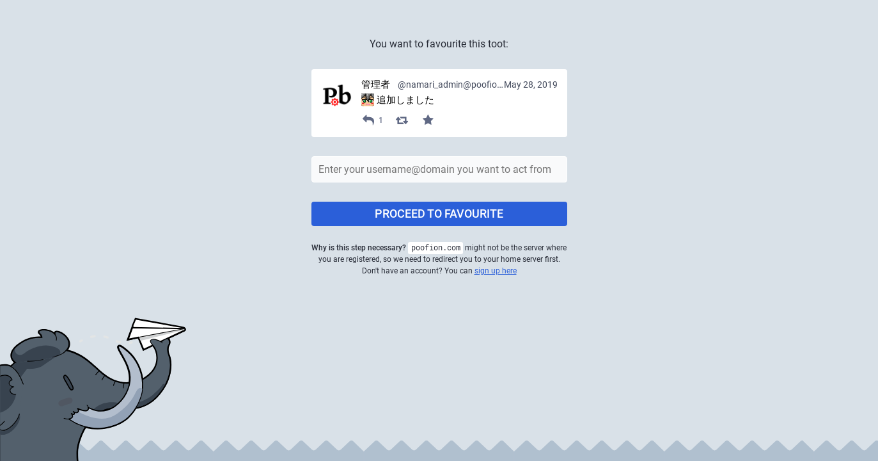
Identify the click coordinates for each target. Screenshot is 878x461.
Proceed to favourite (439, 213)
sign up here (495, 270)
